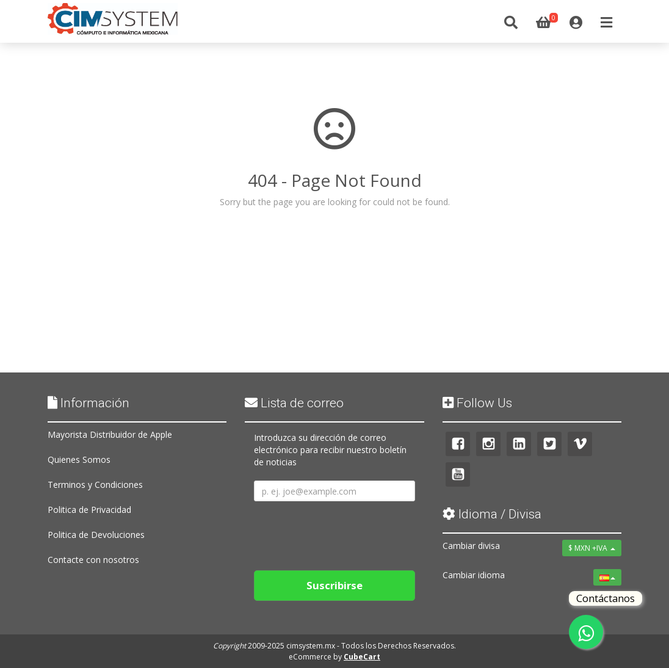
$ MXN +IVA (591, 548)
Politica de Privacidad (89, 509)
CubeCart (362, 657)
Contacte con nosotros (93, 559)
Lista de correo (294, 403)
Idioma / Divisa (492, 514)
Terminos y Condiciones (95, 484)
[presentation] (346, 531)
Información (88, 403)
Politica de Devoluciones (96, 534)
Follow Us (477, 403)
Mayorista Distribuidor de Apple (110, 434)
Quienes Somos (79, 459)
